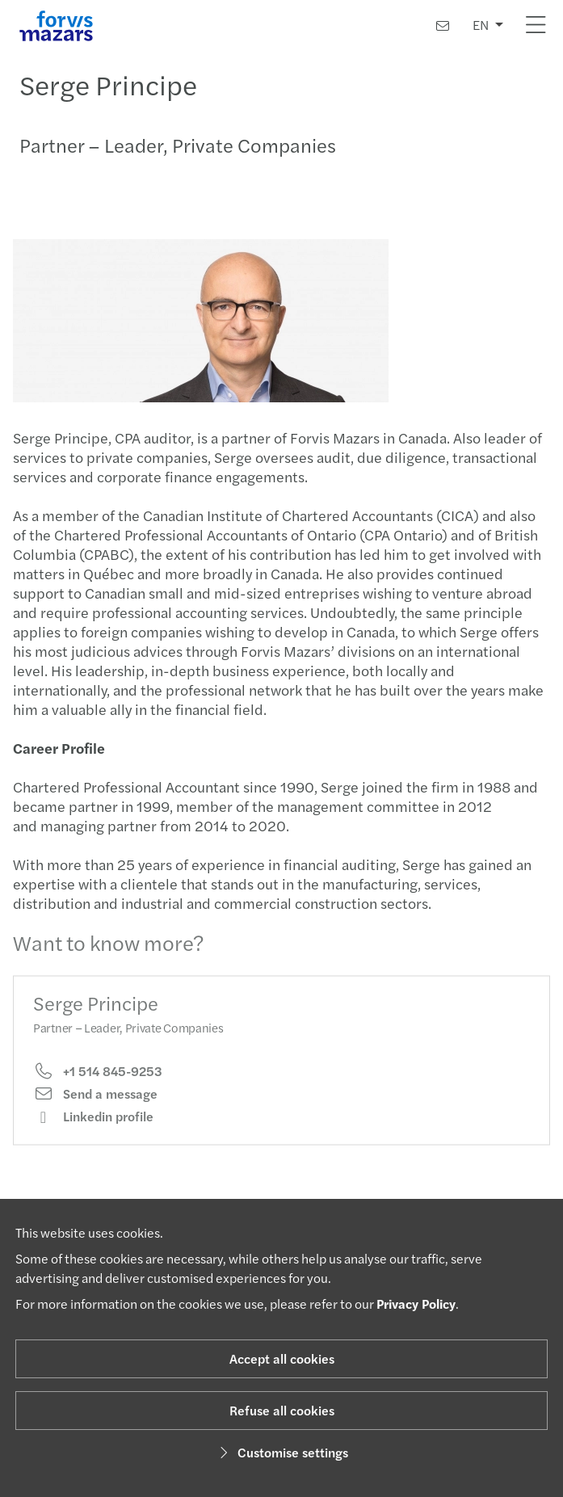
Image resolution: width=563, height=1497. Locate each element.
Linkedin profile (93, 1128)
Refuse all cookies (281, 1410)
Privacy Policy (416, 1303)
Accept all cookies (281, 1358)
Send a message (95, 1105)
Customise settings (281, 1452)
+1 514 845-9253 (97, 1082)
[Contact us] (442, 25)
